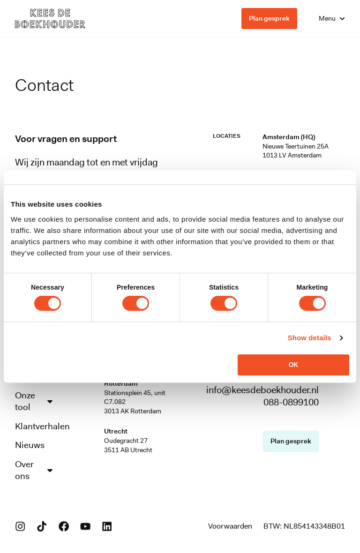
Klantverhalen (34, 430)
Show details (309, 338)
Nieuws (30, 449)
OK (293, 364)
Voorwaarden (230, 532)
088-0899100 (291, 402)
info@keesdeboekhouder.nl (262, 390)
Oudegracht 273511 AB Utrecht (128, 445)
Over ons (34, 475)
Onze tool (34, 404)
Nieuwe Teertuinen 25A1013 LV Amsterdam (295, 151)
